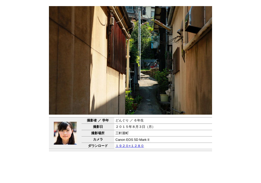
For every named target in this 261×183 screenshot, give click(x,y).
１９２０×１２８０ (129, 146)
